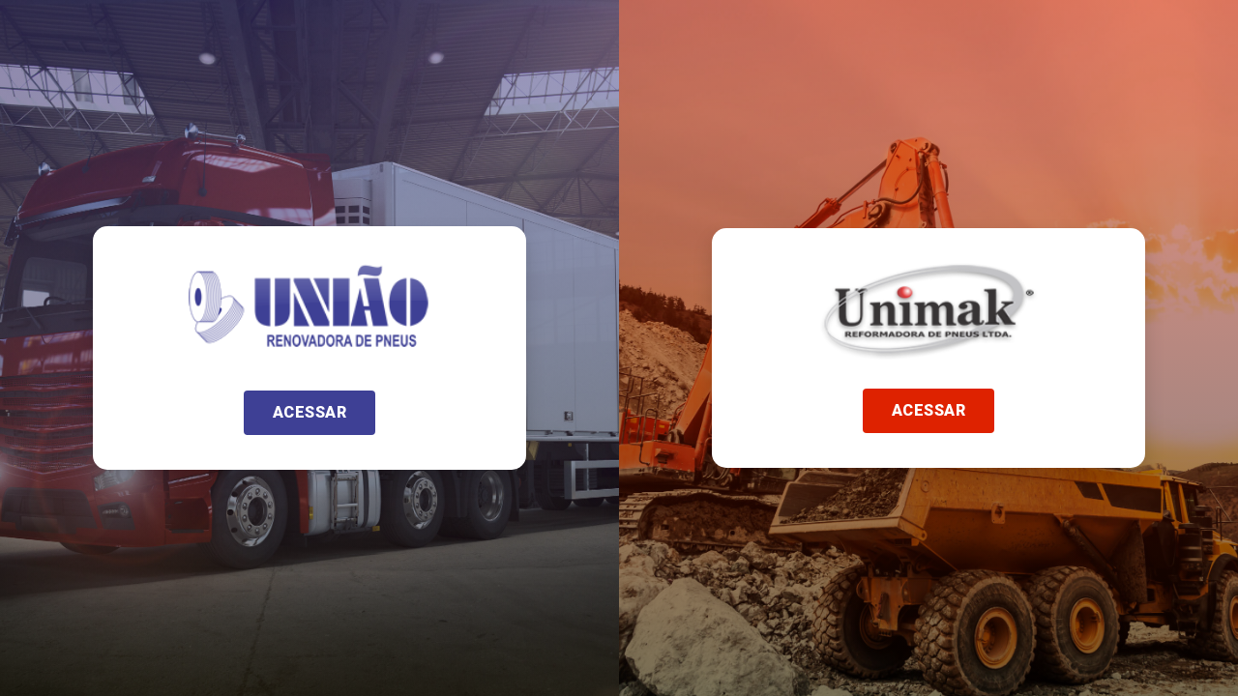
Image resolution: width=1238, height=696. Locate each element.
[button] (310, 413)
